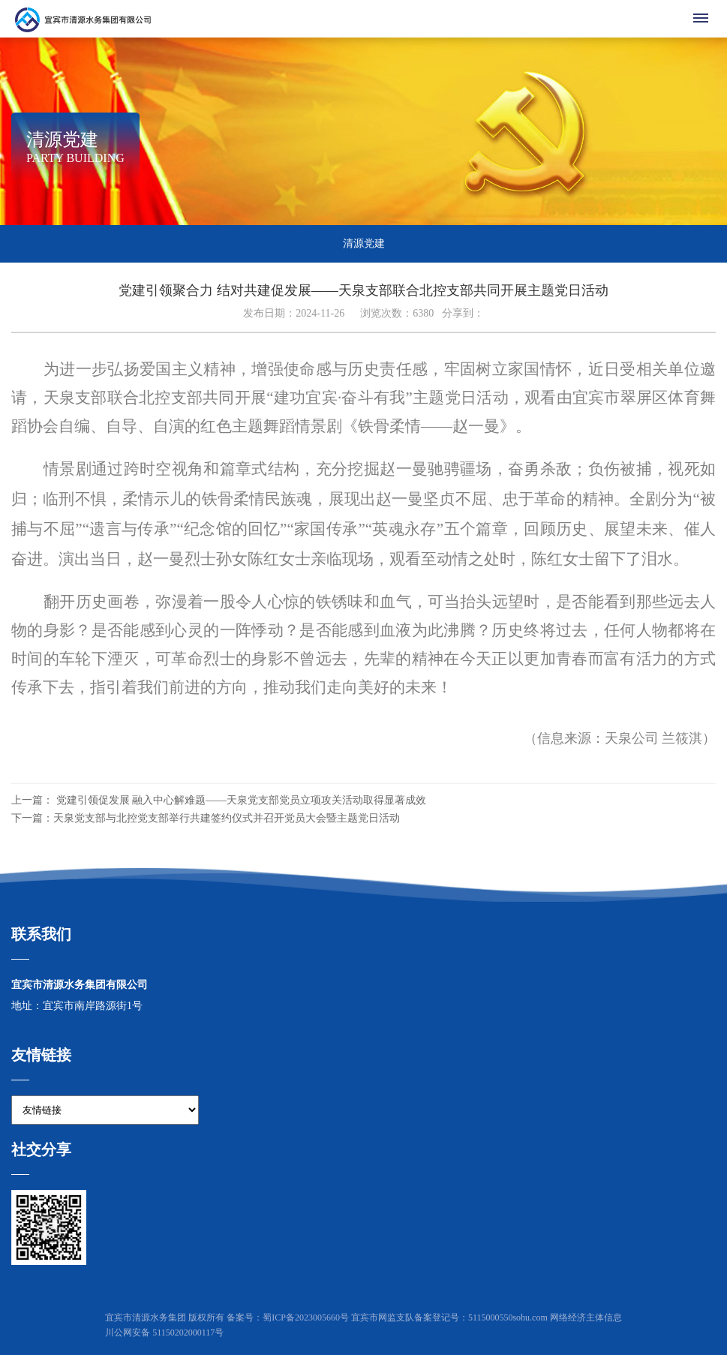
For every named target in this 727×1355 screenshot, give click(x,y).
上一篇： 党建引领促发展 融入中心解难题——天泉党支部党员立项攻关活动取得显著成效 (218, 800)
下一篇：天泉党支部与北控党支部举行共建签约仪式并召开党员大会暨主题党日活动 (205, 818)
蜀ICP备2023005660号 (306, 1317)
